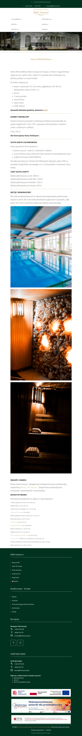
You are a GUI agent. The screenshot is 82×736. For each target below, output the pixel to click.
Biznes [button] (14, 24)
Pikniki (14, 612)
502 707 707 (38, 6)
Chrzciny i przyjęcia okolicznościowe (23, 604)
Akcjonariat (15, 577)
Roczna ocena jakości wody (22, 682)
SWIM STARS (13, 522)
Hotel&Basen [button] (16, 19)
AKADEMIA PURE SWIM (16, 525)
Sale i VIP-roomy (17, 566)
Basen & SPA (16, 562)
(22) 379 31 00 (28, 6)
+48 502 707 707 (18, 632)
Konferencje (16, 608)
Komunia (15, 600)
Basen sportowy (19, 678)
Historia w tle (16, 574)
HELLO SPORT (14, 539)
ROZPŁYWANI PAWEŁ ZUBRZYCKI (19, 535)
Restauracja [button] (47, 19)
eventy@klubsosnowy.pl (21, 670)
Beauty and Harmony (29, 487)
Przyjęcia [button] (15, 29)
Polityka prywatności (37, 730)
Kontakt (45, 29)
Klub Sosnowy (35, 44)
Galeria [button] (45, 24)
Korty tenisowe (16, 570)
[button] (41, 581)
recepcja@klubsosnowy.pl (53, 6)
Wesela (14, 597)
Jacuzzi (16, 680)
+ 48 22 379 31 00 (19, 629)
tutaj (45, 110)
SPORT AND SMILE (15, 512)
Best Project (47, 733)
